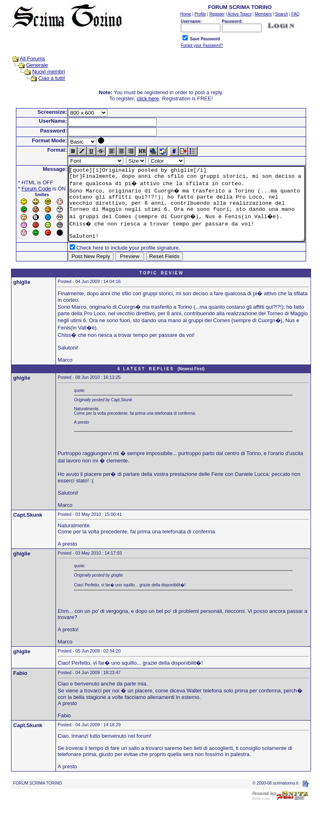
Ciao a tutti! (44, 78)
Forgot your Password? (202, 45)
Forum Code (23, 189)
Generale (29, 65)
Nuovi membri (40, 72)
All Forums (24, 58)
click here (149, 98)
